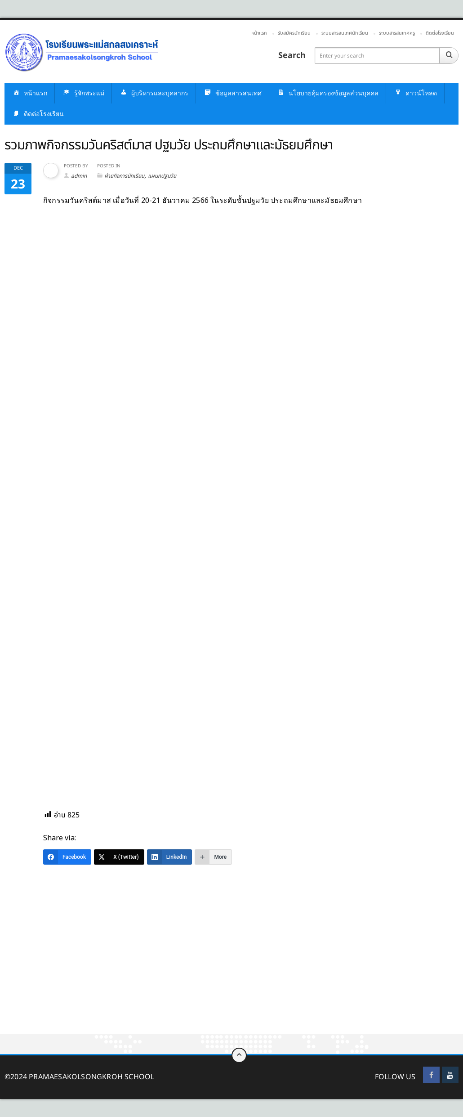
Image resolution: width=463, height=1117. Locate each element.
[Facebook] (67, 857)
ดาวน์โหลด (415, 93)
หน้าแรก (259, 33)
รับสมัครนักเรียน (294, 33)
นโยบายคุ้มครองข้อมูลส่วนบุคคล (327, 93)
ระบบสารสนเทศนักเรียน (344, 33)
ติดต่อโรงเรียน (440, 33)
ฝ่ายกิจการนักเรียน (124, 176)
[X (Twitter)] (119, 857)
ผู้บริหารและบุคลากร (153, 93)
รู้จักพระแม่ (83, 93)
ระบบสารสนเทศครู (397, 33)
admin (79, 176)
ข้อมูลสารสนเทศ (232, 93)
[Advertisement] (231, 967)
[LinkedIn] (169, 857)
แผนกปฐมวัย (162, 176)
